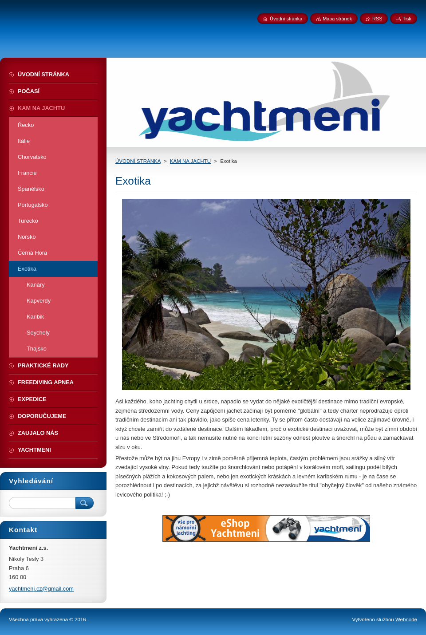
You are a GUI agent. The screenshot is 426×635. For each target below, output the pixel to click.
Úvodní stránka (286, 18)
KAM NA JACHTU (190, 161)
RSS (377, 18)
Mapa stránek (337, 18)
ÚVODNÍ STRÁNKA (138, 161)
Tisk (406, 18)
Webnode (406, 619)
